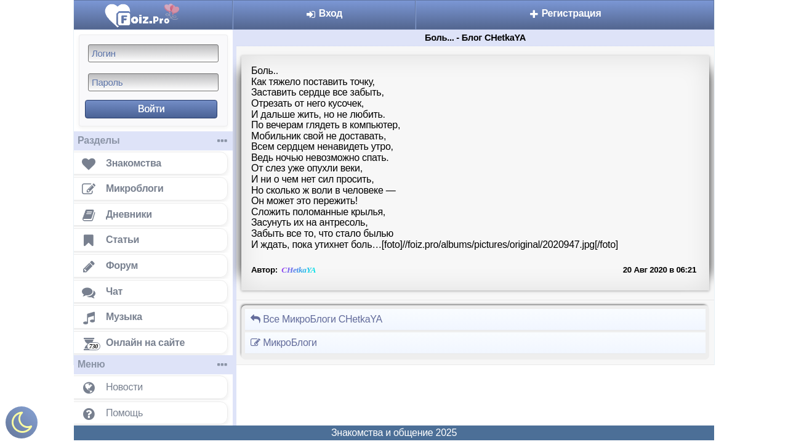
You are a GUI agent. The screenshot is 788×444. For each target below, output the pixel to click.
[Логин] (153, 53)
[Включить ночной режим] (21, 425)
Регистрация (565, 13)
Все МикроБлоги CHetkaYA (316, 319)
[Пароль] (153, 82)
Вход (324, 13)
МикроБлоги (283, 342)
